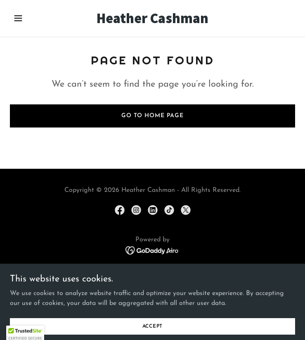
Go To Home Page (152, 116)
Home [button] (152, 269)
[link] (152, 21)
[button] (31, 18)
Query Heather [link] (152, 289)
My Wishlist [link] (152, 299)
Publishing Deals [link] (152, 279)
